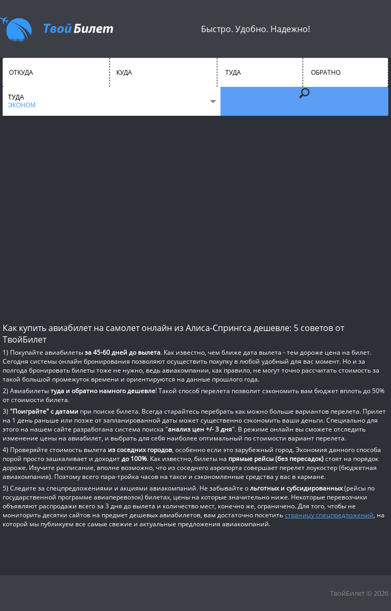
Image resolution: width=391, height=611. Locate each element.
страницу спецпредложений (329, 514)
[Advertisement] (195, 218)
